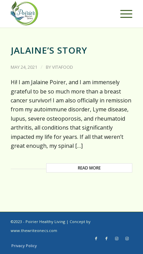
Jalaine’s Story (49, 50)
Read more (89, 168)
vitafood (62, 67)
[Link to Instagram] (117, 238)
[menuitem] (24, 245)
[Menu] (122, 13)
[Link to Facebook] (96, 238)
